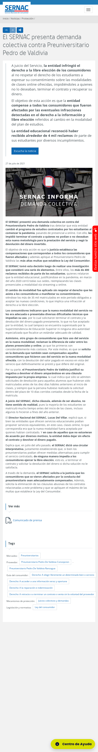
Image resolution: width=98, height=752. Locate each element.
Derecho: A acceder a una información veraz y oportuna (38, 581)
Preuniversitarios (30, 555)
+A (7, 30)
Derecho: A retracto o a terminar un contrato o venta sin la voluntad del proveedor (51, 594)
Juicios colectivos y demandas (53, 600)
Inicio (6, 18)
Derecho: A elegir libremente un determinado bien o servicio (63, 574)
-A (13, 30)
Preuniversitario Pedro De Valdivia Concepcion (45, 561)
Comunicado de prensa (27, 520)
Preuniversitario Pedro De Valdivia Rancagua (32, 568)
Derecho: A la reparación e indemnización (31, 587)
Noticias (15, 18)
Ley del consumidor (45, 607)
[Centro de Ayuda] (73, 744)
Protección (28, 18)
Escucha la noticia (25, 151)
